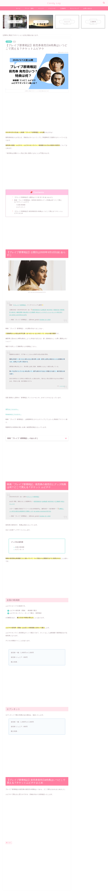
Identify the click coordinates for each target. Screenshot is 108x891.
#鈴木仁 (13, 312)
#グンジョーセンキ (50, 312)
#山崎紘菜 (43, 309)
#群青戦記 (23, 305)
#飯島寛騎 (19, 312)
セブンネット (21, 207)
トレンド (41, 8)
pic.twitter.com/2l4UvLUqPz (18, 315)
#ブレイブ (16, 305)
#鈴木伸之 (50, 309)
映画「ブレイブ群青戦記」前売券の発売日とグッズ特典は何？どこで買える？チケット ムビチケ (38, 201)
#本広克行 (59, 312)
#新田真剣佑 (36, 309)
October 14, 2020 (45, 319)
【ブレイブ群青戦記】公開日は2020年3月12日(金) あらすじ (33, 197)
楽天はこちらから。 (12, 409)
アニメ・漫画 (29, 8)
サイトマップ (74, 8)
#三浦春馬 (32, 312)
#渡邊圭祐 (56, 309)
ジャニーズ (51, 8)
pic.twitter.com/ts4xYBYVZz (42, 511)
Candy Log (54, 3)
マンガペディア (62, 386)
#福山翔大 (26, 312)
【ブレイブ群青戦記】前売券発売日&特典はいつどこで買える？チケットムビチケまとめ (38, 212)
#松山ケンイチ (40, 312)
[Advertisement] (37, 110)
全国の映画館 (21, 205)
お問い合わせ (87, 8)
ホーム (18, 8)
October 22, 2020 (45, 516)
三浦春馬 (63, 8)
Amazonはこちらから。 (14, 414)
